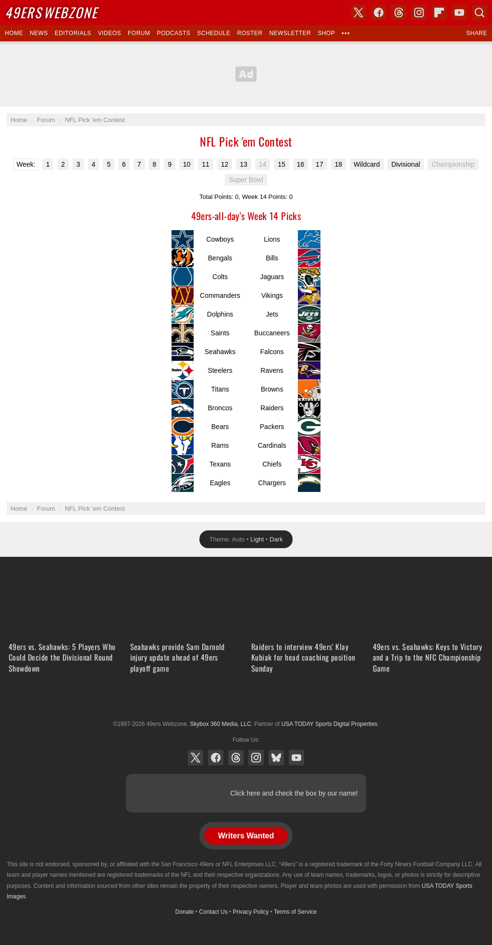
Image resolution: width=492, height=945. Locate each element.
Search (479, 12)
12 (225, 164)
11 (205, 164)
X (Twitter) (195, 757)
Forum (139, 33)
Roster (249, 33)
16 (301, 164)
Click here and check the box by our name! (293, 793)
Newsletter (290, 33)
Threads (236, 757)
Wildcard (367, 164)
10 (187, 164)
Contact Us (213, 911)
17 (319, 164)
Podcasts (173, 33)
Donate (184, 911)
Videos (109, 33)
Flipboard (439, 12)
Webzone (51, 12)
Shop (326, 33)
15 (281, 164)
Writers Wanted (246, 836)
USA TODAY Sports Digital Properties (246, 700)
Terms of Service (295, 911)
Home (14, 33)
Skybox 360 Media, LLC (220, 724)
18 (339, 164)
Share (476, 33)
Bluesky (276, 757)
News (39, 33)
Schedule (213, 33)
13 (243, 164)
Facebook (215, 757)
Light (257, 539)
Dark (276, 539)
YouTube (296, 757)
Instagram (256, 757)
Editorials (73, 33)
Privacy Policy (251, 911)
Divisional (405, 164)
